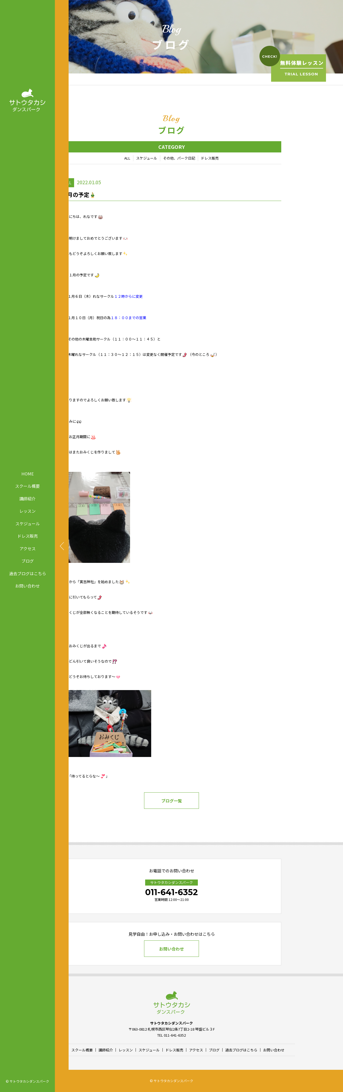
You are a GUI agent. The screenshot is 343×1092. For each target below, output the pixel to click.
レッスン (27, 511)
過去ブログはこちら (27, 573)
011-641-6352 (171, 892)
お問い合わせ (27, 586)
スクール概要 (27, 486)
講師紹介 (27, 498)
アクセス (27, 548)
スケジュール (27, 523)
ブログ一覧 (171, 801)
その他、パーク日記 (179, 158)
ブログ (27, 561)
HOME (27, 473)
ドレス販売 (27, 536)
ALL (127, 158)
